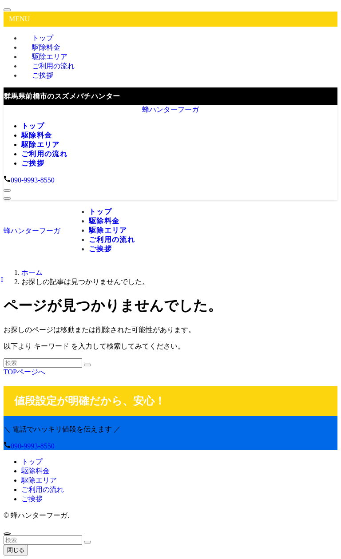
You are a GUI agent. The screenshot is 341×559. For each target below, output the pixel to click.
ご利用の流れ (42, 489)
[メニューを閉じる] (7, 9)
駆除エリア (39, 480)
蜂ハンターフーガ (170, 109)
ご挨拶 (42, 75)
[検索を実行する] (87, 365)
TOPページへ (24, 372)
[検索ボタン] (7, 190)
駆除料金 (35, 471)
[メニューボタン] (7, 198)
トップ (32, 461)
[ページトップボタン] (7, 533)
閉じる (15, 550)
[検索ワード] (43, 363)
